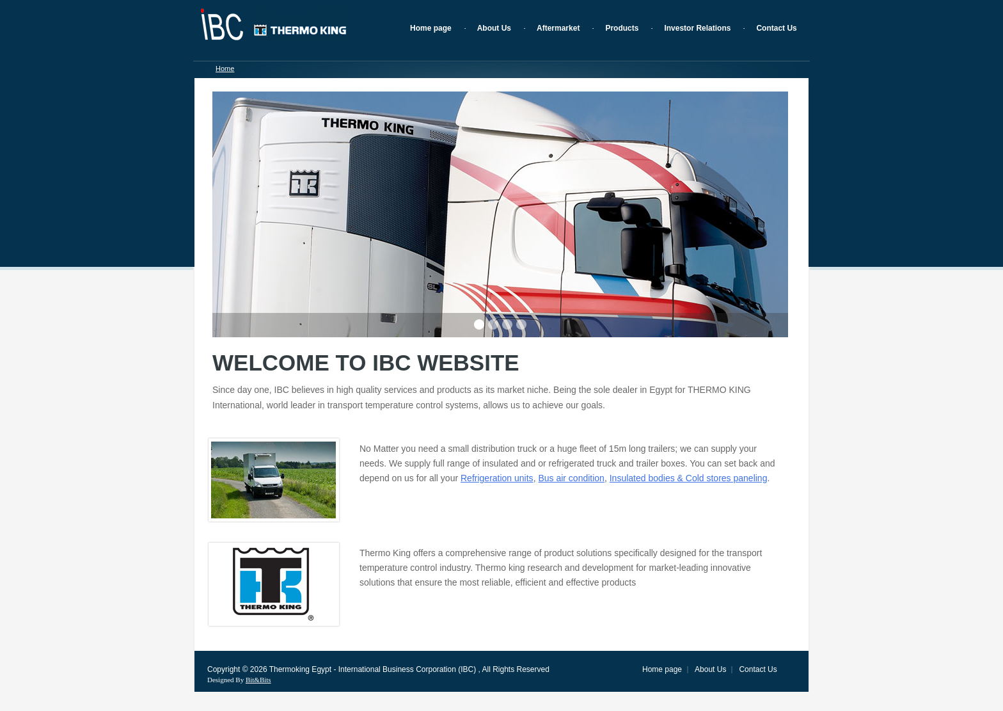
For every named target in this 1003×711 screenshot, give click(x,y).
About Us (494, 28)
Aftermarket (558, 28)
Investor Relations (697, 28)
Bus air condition (571, 478)
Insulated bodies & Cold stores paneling (689, 478)
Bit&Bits (258, 679)
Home (225, 68)
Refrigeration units (497, 478)
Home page (431, 28)
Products (621, 28)
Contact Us (776, 28)
